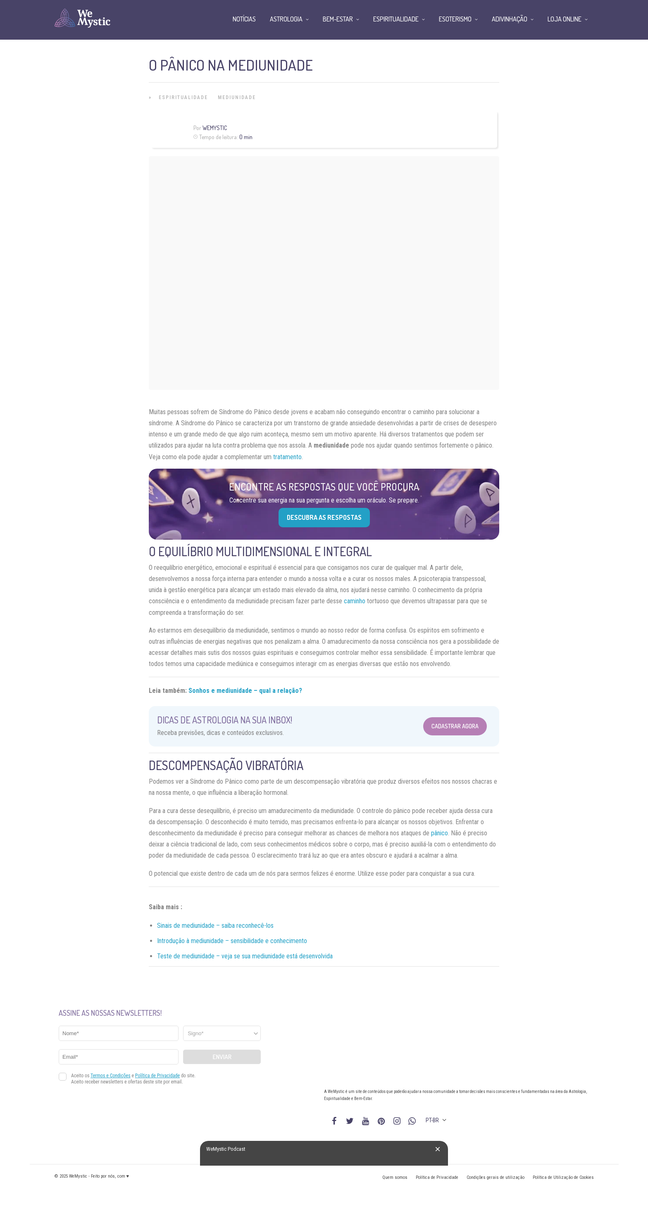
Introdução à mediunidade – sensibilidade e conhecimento (232, 941)
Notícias (244, 19)
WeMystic (214, 127)
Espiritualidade (183, 97)
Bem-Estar (338, 19)
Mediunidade (237, 97)
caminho (354, 601)
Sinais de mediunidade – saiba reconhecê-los (215, 925)
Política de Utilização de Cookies (563, 1177)
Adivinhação (509, 19)
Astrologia (286, 19)
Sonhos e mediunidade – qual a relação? (245, 691)
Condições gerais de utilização (495, 1177)
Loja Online (564, 19)
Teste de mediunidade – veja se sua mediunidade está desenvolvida (245, 956)
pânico (439, 833)
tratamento (287, 457)
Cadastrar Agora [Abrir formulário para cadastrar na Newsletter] (455, 726)
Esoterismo (455, 19)
